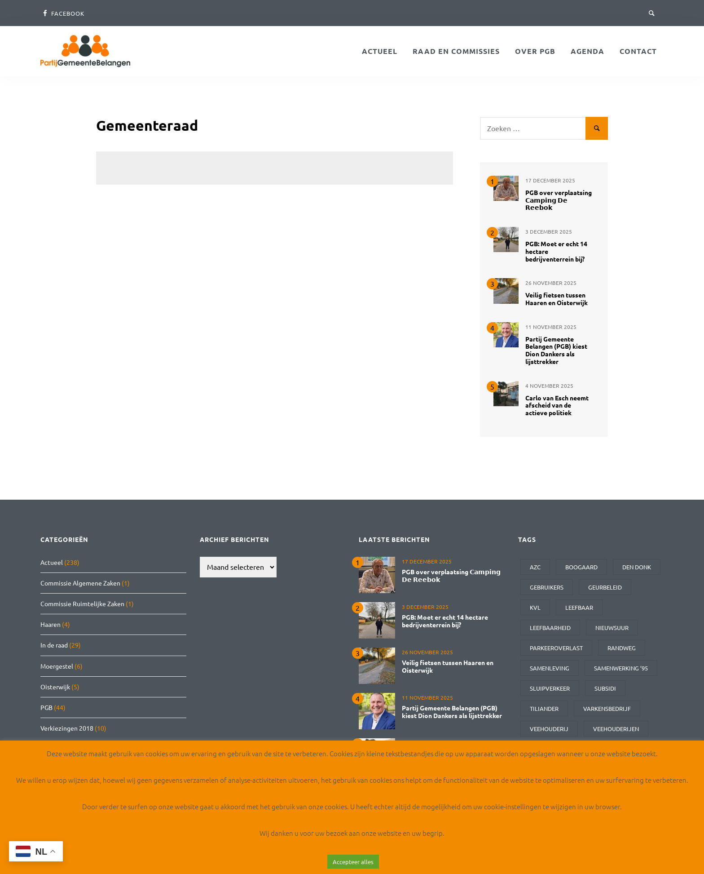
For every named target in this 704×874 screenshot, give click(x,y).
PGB (46, 707)
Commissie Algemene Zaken (80, 583)
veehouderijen (616, 728)
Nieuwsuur (612, 627)
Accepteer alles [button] (353, 861)
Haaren (50, 624)
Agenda (587, 51)
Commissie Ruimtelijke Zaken (82, 603)
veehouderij (549, 728)
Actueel (379, 51)
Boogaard (581, 567)
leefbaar (579, 607)
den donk (636, 567)
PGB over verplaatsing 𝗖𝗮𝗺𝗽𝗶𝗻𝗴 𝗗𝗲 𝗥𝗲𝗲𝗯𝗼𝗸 (558, 200)
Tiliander (544, 708)
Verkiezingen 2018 (66, 728)
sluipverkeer (550, 688)
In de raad (54, 645)
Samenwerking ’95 (621, 668)
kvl (535, 607)
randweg (621, 648)
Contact (638, 51)
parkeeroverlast (556, 648)
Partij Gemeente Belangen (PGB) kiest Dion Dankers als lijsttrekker (556, 350)
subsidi (605, 688)
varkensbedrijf (607, 708)
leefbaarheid (550, 627)
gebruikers (546, 587)
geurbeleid (605, 587)
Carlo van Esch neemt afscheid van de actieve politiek (557, 405)
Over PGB (535, 51)
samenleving (549, 668)
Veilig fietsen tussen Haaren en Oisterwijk (556, 298)
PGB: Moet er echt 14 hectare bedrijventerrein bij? (445, 621)
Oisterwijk (55, 687)
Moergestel (56, 666)
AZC (535, 567)
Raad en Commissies (456, 51)
